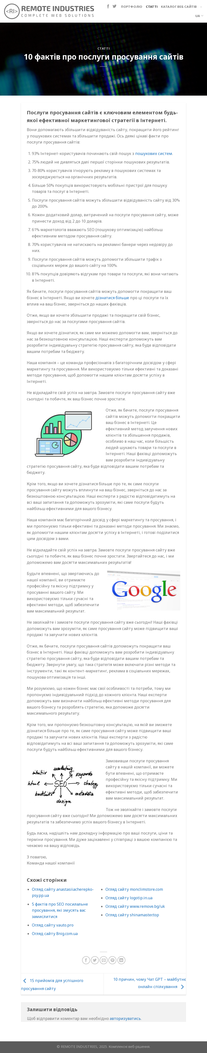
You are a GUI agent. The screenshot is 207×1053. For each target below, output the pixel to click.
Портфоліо (131, 6)
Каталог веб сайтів (179, 6)
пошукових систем (153, 153)
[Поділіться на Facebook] (86, 960)
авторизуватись (125, 1018)
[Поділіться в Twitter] (95, 960)
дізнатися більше (112, 297)
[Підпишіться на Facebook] (108, 6)
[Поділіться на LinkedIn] (121, 960)
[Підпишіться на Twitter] (114, 6)
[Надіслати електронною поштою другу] (104, 960)
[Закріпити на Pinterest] (112, 960)
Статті (152, 6)
